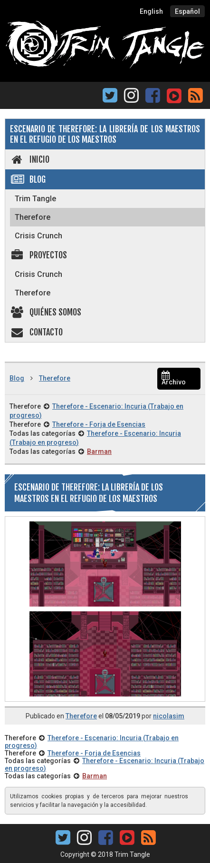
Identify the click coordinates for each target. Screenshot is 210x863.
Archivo (174, 379)
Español (187, 11)
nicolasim (168, 716)
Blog (28, 179)
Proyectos (38, 255)
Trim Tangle (35, 198)
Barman (99, 451)
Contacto (36, 332)
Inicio (29, 159)
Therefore (32, 217)
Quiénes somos (45, 312)
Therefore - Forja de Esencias (98, 424)
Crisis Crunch (38, 235)
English (151, 11)
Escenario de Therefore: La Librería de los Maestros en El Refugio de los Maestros (105, 134)
